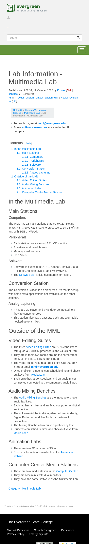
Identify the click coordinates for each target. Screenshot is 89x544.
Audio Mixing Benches (32, 397)
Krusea (61, 90)
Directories (67, 530)
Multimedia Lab (32, 113)
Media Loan (38, 374)
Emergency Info (38, 534)
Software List (27, 274)
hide (29, 143)
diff (11, 97)
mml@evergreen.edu (52, 123)
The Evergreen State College (30, 522)
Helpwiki (17, 110)
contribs (13, 93)
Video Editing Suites (38, 347)
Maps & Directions (18, 530)
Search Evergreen (45, 530)
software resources (34, 127)
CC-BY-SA (41, 506)
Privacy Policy (15, 534)
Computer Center (66, 471)
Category (14, 488)
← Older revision (24, 97)
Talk (69, 90)
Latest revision (44, 97)
